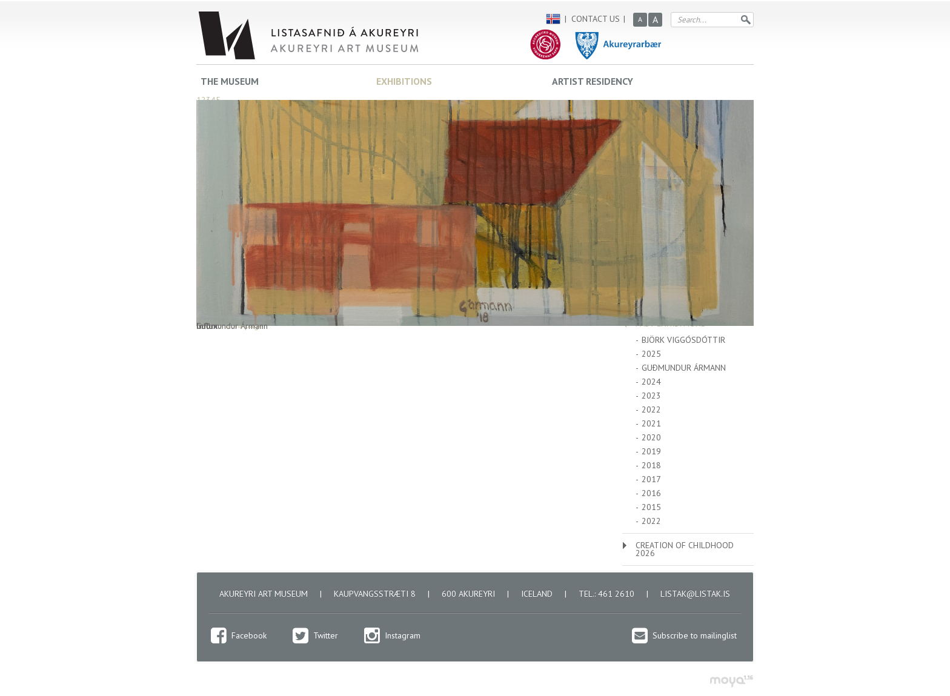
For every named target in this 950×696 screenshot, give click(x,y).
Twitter (325, 635)
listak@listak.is (695, 593)
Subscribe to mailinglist (695, 635)
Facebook (249, 635)
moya (731, 681)
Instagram (402, 635)
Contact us (595, 18)
